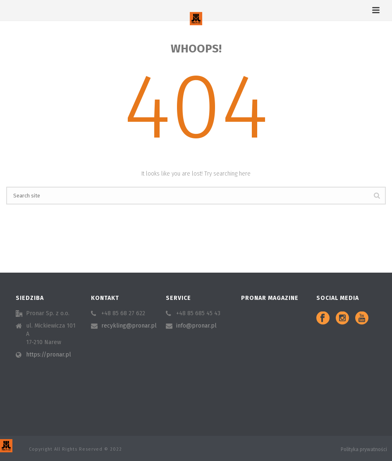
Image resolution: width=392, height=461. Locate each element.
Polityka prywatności (364, 449)
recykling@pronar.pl (129, 325)
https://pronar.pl (48, 354)
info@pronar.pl (196, 325)
